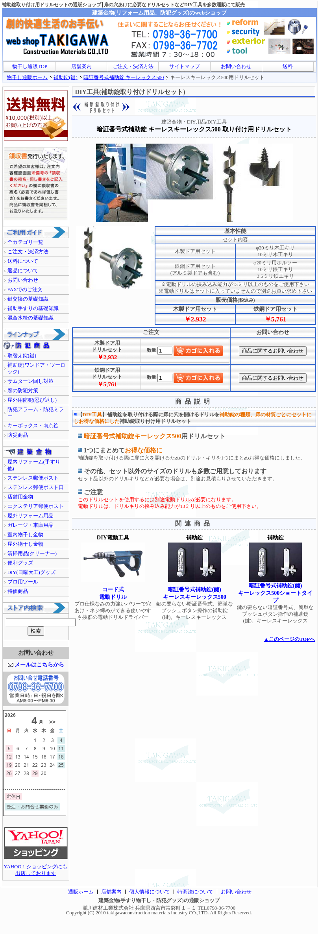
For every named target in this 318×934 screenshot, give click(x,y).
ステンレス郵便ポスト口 (35, 487)
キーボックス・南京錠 (33, 425)
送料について (22, 261)
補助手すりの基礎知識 (33, 308)
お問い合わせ (236, 66)
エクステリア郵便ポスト (35, 506)
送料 (288, 66)
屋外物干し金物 (25, 544)
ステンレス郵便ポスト (33, 478)
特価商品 (17, 591)
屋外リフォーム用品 (30, 516)
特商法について (195, 892)
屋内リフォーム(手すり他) (33, 465)
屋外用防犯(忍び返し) (32, 400)
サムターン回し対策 (30, 381)
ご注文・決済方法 (133, 66)
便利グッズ (20, 563)
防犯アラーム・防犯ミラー (35, 413)
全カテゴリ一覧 (25, 242)
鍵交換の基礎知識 (27, 299)
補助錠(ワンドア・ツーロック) (36, 368)
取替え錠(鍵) (22, 355)
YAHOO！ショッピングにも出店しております (36, 867)
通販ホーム (81, 892)
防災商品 (17, 435)
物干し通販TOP (29, 66)
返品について (22, 270)
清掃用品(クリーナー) (32, 553)
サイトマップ (184, 66)
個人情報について (149, 892)
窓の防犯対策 (22, 390)
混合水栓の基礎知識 (30, 318)
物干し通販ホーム (27, 77)
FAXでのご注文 (25, 289)
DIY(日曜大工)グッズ (31, 572)
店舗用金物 (20, 497)
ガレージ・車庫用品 (30, 525)
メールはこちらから (39, 664)
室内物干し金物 (25, 534)
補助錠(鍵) (66, 77)
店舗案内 (81, 66)
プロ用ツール (22, 582)
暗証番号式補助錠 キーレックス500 (123, 77)
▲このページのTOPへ (289, 639)
